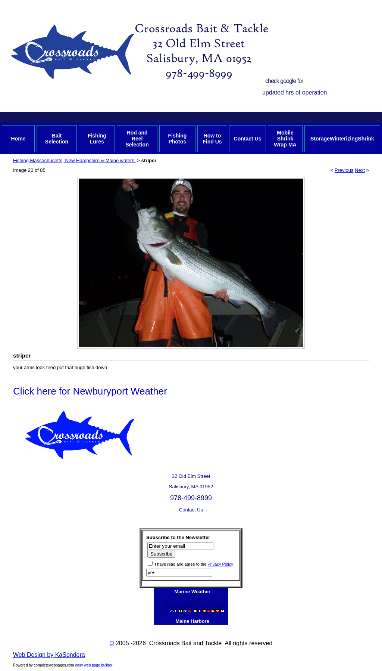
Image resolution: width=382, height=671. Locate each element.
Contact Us (248, 139)
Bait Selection (56, 139)
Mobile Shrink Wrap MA (285, 139)
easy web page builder (93, 665)
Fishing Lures (97, 139)
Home (18, 139)
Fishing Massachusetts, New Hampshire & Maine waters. (74, 160)
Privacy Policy (220, 564)
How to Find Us (212, 139)
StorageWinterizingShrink (342, 139)
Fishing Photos (177, 139)
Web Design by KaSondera (49, 655)
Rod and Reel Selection (136, 139)
